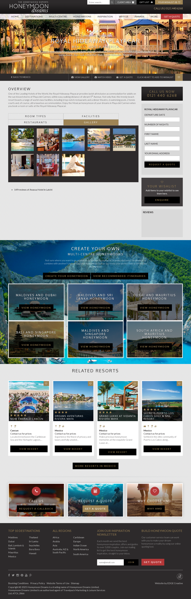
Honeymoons (82, 16)
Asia (55, 545)
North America (81, 549)
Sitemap (77, 583)
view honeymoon (36, 307)
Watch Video (101, 77)
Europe (77, 541)
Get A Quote (172, 16)
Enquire (162, 199)
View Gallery (78, 77)
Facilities (57, 116)
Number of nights (156, 124)
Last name (151, 143)
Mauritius (13, 552)
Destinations (34, 16)
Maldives (13, 537)
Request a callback (36, 508)
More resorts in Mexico (95, 465)
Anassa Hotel (36, 183)
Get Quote (153, 562)
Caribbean (78, 537)
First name (151, 133)
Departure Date (154, 114)
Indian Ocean (80, 545)
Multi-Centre (58, 16)
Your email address (157, 153)
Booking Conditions (18, 583)
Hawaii (32, 553)
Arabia (56, 541)
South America (80, 554)
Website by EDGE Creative (169, 583)
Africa (56, 537)
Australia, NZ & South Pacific (60, 551)
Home (15, 16)
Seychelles (34, 545)
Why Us (123, 16)
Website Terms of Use (59, 583)
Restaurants (89, 116)
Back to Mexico (21, 77)
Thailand (33, 537)
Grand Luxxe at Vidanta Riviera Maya (117, 417)
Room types (24, 116)
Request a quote (162, 164)
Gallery (122, 116)
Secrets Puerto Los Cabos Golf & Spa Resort (159, 416)
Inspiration (105, 16)
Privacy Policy (38, 583)
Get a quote (95, 508)
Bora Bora (34, 549)
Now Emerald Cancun (26, 418)
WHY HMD (154, 508)
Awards (139, 16)
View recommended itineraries (119, 275)
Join (131, 562)
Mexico (12, 556)
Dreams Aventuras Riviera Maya (69, 417)
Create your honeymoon (66, 275)
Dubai (11, 541)
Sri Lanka (33, 541)
